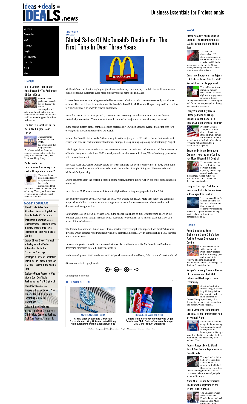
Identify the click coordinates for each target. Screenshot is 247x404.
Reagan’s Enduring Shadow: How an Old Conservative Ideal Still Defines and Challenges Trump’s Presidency (205, 266)
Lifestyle (28, 72)
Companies (30, 36)
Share (156, 269)
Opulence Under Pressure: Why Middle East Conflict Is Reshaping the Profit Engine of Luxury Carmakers (40, 287)
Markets (28, 29)
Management (31, 65)
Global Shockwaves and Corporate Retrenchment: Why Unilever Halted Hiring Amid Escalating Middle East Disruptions (39, 301)
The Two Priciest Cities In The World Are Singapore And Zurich (39, 139)
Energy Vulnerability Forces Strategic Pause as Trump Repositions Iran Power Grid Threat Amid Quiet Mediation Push (204, 114)
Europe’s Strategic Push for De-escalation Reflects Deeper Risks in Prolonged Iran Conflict (204, 185)
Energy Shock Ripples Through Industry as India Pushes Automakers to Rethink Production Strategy (41, 254)
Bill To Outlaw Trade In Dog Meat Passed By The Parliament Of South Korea (40, 104)
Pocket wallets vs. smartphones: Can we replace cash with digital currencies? (39, 173)
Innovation (29, 51)
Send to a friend (112, 269)
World (27, 79)
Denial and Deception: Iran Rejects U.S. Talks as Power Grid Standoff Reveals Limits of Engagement (204, 78)
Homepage (91, 269)
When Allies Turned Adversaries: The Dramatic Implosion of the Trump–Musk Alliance (203, 371)
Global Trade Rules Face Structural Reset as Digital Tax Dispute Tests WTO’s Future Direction (39, 220)
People (27, 58)
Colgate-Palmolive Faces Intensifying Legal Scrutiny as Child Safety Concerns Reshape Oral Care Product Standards (40, 318)
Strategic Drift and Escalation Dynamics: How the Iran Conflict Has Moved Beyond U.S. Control (203, 151)
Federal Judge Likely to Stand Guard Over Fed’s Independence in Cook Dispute (204, 337)
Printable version (137, 269)
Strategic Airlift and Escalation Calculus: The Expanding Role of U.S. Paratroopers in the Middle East (39, 270)
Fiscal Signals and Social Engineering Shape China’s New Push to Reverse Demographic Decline (203, 227)
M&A (26, 44)
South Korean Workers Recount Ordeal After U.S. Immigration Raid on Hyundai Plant (204, 302)
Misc (26, 86)
